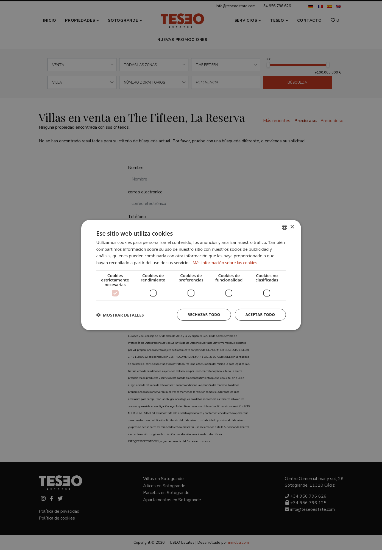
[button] (120, 314)
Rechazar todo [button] (202, 314)
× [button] (292, 227)
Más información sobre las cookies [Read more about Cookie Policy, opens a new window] (226, 262)
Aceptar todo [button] (259, 314)
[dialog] (191, 275)
